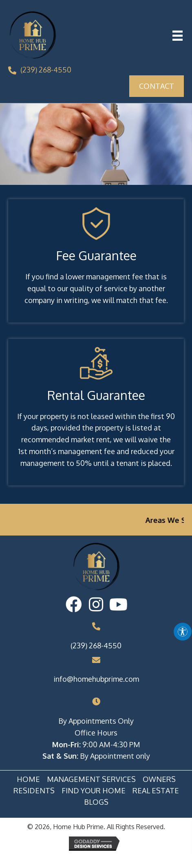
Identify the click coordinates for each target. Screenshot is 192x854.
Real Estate (155, 791)
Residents (34, 791)
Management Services (91, 779)
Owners (159, 779)
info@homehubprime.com (96, 678)
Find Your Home (94, 791)
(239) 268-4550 (45, 69)
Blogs (96, 802)
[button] (73, 604)
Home (28, 779)
